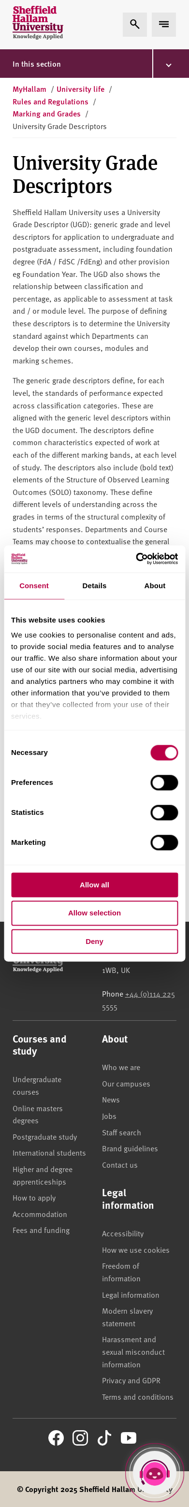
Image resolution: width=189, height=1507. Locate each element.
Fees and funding (41, 1229)
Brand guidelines (130, 1148)
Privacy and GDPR (131, 1380)
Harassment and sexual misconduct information (133, 1351)
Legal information (131, 1294)
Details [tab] (95, 585)
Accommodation (40, 1213)
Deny (94, 941)
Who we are (121, 1066)
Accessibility (123, 1233)
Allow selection (94, 913)
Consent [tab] (34, 585)
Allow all (94, 885)
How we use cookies (136, 1249)
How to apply (34, 1197)
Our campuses (126, 1083)
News (111, 1099)
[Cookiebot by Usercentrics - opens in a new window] (136, 558)
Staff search (121, 1132)
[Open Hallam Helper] (154, 1472)
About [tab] (155, 585)
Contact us (120, 1164)
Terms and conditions (138, 1396)
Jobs (109, 1115)
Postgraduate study (45, 1136)
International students (49, 1152)
